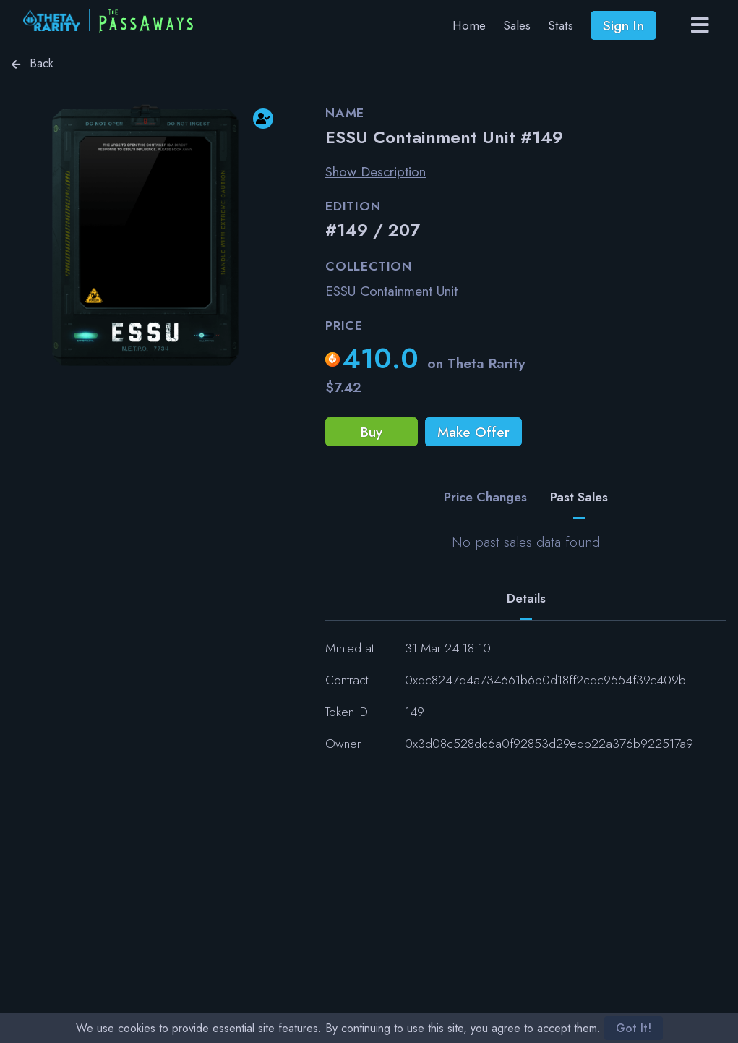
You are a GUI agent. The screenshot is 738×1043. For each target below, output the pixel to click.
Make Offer (473, 432)
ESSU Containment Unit (391, 291)
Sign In (623, 25)
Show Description (375, 171)
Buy (371, 432)
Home (469, 25)
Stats (560, 25)
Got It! (633, 1028)
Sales (517, 25)
